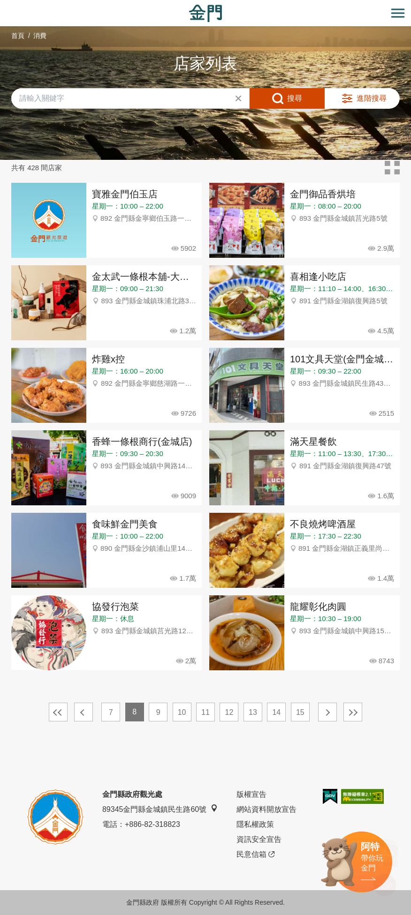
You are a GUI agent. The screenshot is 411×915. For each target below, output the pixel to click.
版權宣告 (251, 794)
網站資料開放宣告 (266, 809)
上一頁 (83, 712)
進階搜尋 (372, 98)
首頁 (17, 35)
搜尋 (294, 98)
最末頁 (352, 712)
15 (300, 712)
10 (182, 712)
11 (205, 712)
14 (276, 712)
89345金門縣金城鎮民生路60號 (160, 808)
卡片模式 (392, 167)
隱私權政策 (255, 824)
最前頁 (58, 712)
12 (229, 712)
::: (3, 5)
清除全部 (238, 98)
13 (253, 712)
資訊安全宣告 (259, 839)
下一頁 (327, 712)
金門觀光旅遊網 (205, 13)
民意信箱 (255, 854)
